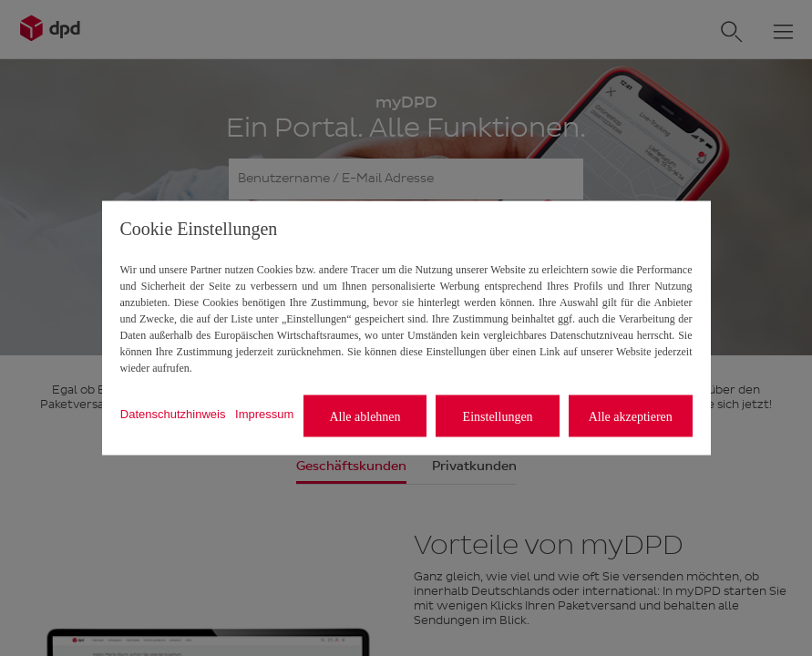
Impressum (264, 413)
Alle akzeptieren (631, 416)
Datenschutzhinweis (173, 413)
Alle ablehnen (364, 416)
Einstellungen (498, 416)
